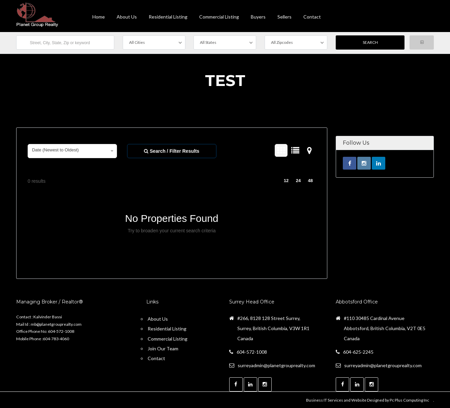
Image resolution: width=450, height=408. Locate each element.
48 (310, 179)
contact (312, 17)
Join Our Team (163, 348)
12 (286, 179)
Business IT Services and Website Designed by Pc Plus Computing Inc (367, 399)
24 (298, 179)
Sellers (284, 17)
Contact (156, 357)
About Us (127, 17)
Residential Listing (168, 17)
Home (98, 17)
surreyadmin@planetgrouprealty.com (276, 365)
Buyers (258, 17)
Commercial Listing (219, 17)
